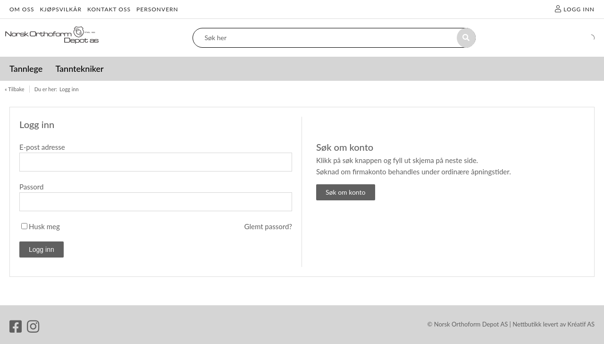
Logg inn (69, 89)
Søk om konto (346, 192)
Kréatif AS (581, 324)
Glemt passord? (268, 226)
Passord (31, 186)
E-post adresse (42, 147)
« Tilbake (15, 89)
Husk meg (44, 226)
